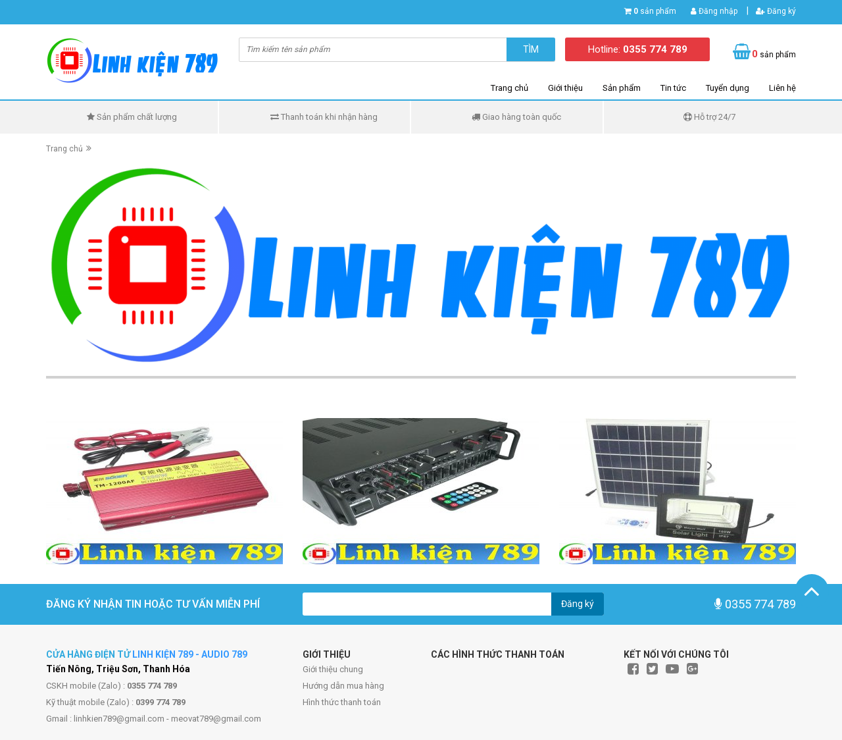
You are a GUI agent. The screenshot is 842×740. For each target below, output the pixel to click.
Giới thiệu (565, 88)
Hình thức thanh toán (342, 702)
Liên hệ (782, 88)
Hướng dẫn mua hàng (343, 686)
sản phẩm (654, 11)
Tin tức (673, 88)
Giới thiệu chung (333, 669)
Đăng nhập (714, 11)
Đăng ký (776, 11)
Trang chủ (509, 88)
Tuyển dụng (727, 88)
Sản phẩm (622, 88)
